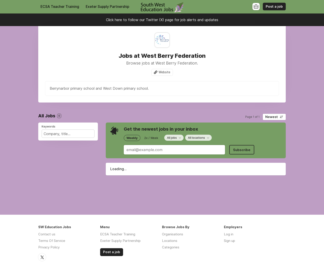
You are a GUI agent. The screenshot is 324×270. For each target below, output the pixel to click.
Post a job (274, 6)
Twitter (42, 257)
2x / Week (151, 138)
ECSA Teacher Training (59, 6)
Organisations (172, 234)
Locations (169, 241)
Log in (228, 234)
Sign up (229, 241)
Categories (170, 247)
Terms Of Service (51, 241)
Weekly (132, 138)
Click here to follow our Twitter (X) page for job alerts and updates (162, 20)
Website (164, 72)
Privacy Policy (49, 247)
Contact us (46, 234)
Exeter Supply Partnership (107, 6)
